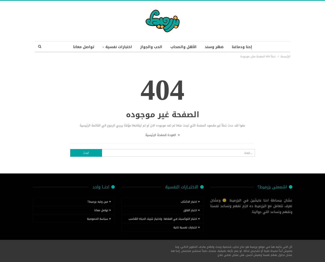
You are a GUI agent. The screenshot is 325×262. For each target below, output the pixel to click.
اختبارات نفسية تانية (185, 227)
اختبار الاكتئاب (189, 201)
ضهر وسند (214, 46)
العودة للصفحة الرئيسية (162, 135)
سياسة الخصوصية (97, 218)
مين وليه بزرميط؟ (98, 201)
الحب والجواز (151, 46)
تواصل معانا (83, 46)
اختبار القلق (190, 210)
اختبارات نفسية (118, 46)
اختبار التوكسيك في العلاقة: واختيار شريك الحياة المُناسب (162, 218)
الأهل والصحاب (183, 46)
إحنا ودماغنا (242, 46)
